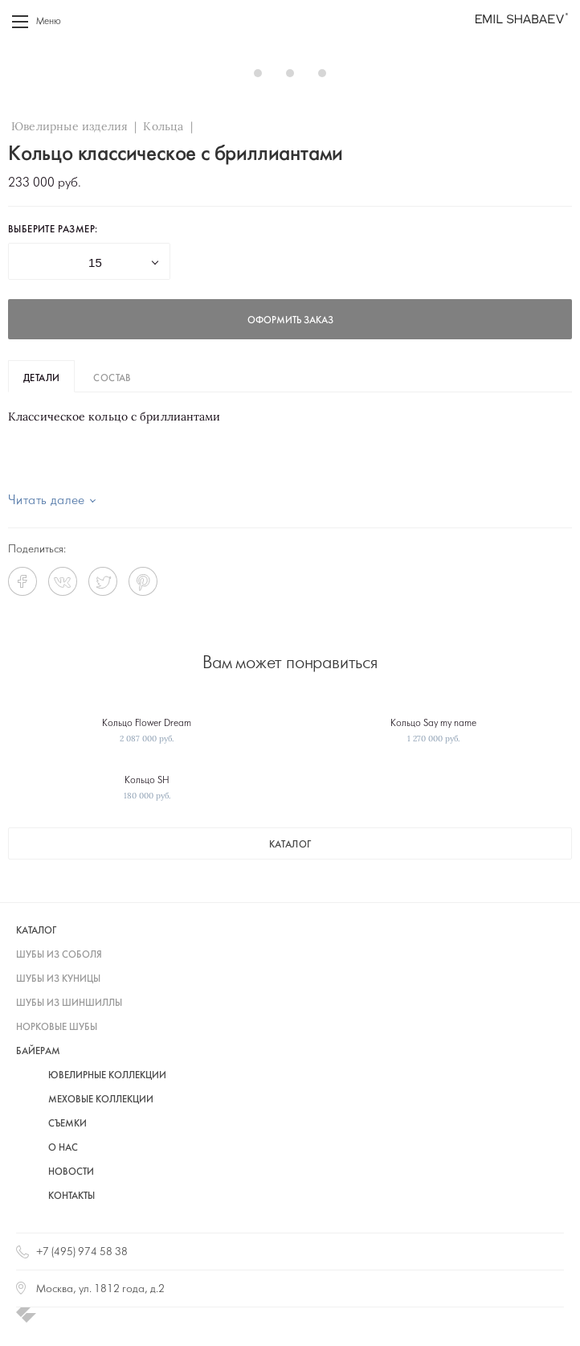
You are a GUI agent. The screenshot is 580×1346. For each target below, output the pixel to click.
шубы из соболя (59, 955)
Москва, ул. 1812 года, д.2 (100, 1289)
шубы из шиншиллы (69, 1003)
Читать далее (46, 500)
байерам (38, 1052)
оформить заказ (290, 321)
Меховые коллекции (100, 1100)
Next (551, 72)
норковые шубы (56, 1027)
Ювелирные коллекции (107, 1076)
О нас (63, 1148)
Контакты (71, 1196)
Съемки (67, 1124)
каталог (290, 845)
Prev (29, 72)
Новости (71, 1172)
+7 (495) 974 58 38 (82, 1252)
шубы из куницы (58, 979)
